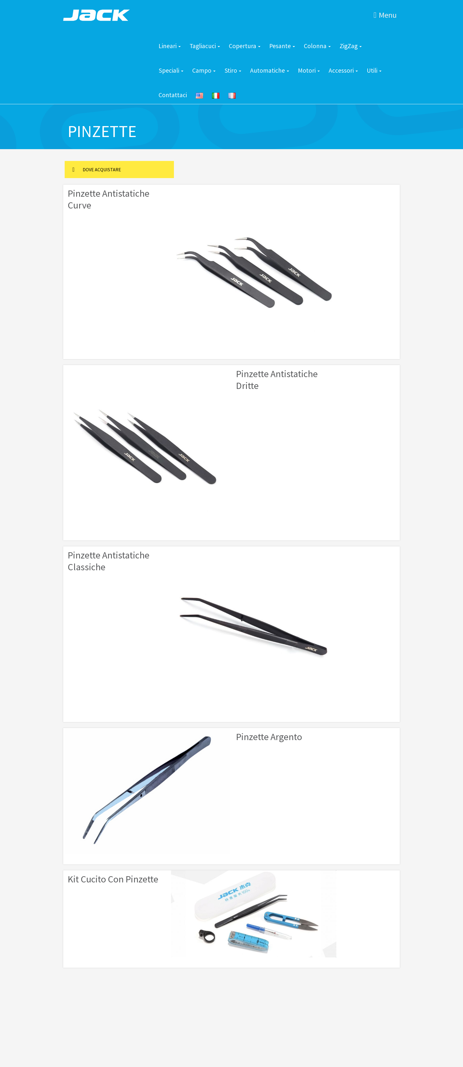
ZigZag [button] (351, 46)
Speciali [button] (171, 70)
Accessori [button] (343, 70)
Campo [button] (204, 70)
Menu (385, 15)
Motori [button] (309, 70)
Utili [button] (374, 70)
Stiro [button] (232, 70)
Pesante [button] (282, 46)
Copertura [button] (244, 46)
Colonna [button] (317, 46)
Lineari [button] (170, 46)
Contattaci (173, 95)
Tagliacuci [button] (205, 46)
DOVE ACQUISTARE (96, 169)
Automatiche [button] (269, 70)
